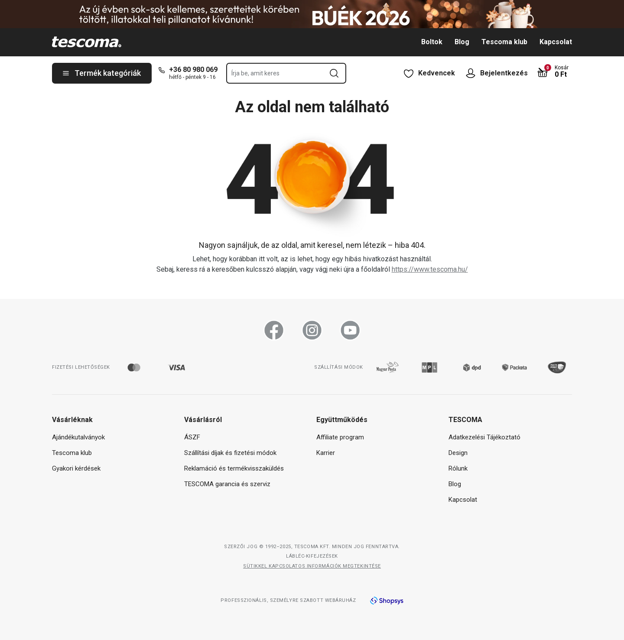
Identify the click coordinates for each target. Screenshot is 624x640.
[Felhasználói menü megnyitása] (472, 73)
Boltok (431, 42)
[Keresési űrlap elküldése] (334, 73)
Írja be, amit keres (255, 73)
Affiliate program (340, 437)
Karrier (325, 453)
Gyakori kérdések (76, 468)
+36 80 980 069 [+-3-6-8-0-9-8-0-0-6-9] (193, 69)
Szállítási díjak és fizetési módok (230, 453)
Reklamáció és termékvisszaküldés (234, 468)
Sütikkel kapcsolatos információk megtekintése (312, 566)
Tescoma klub (504, 42)
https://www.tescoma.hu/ (430, 269)
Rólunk (458, 468)
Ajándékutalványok (78, 437)
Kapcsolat (556, 42)
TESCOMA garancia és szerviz (227, 484)
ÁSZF (192, 437)
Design (458, 453)
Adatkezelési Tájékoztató (484, 437)
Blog (462, 42)
